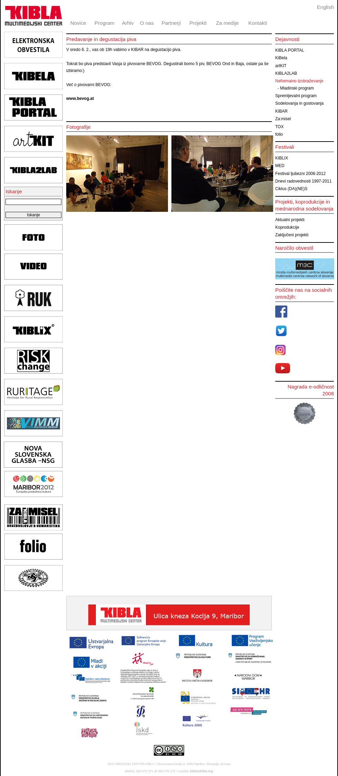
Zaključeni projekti (291, 234)
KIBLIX (281, 158)
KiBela (281, 57)
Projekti (198, 23)
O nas (147, 23)
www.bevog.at (80, 98)
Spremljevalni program (296, 95)
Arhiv (127, 23)
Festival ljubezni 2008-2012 (300, 173)
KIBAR (281, 111)
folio (279, 134)
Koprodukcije (287, 227)
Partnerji (171, 23)
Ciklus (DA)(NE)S (291, 188)
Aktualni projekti (290, 219)
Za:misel (283, 118)
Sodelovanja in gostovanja (299, 103)
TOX (279, 126)
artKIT (281, 65)
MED (280, 165)
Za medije (227, 23)
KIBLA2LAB (286, 73)
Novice (78, 23)
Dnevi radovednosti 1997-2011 (303, 181)
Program (105, 23)
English (325, 7)
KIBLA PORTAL (289, 50)
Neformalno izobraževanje (299, 81)
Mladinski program (297, 88)
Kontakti (257, 23)
